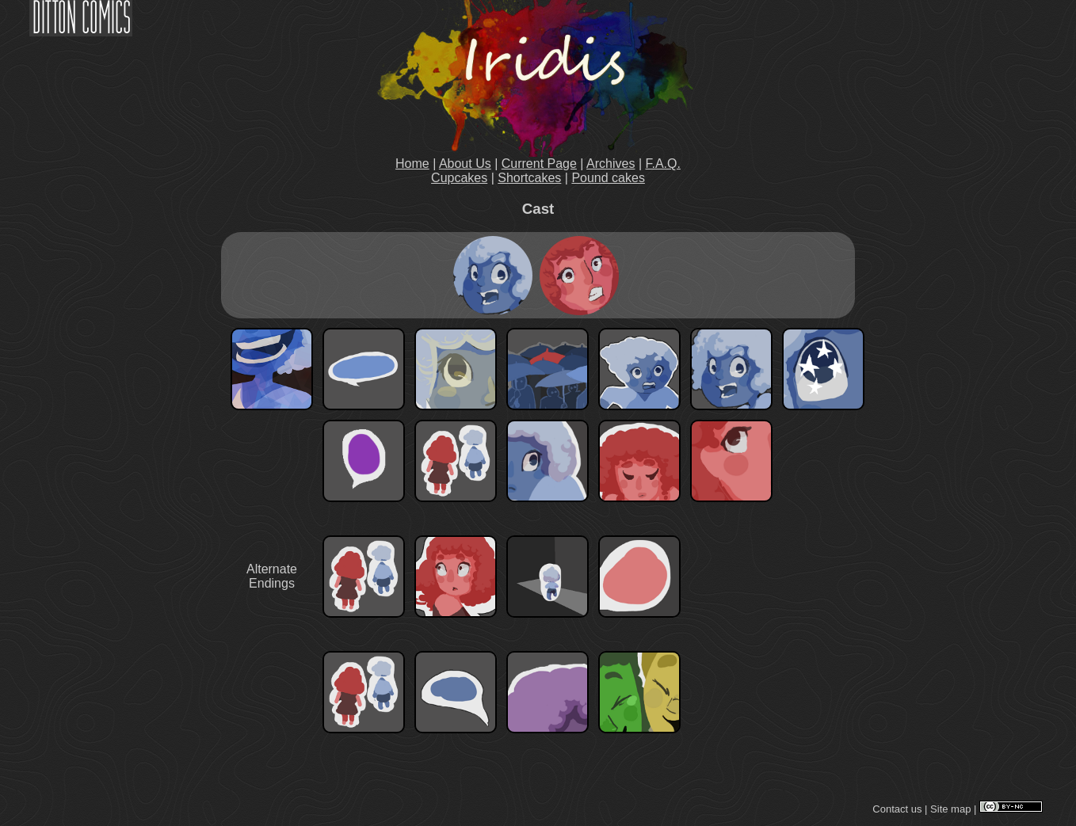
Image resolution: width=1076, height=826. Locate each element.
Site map (950, 809)
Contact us (896, 809)
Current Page (539, 163)
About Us (465, 163)
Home (412, 163)
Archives (610, 163)
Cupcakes (459, 178)
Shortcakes (529, 178)
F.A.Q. (663, 163)
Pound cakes (608, 178)
